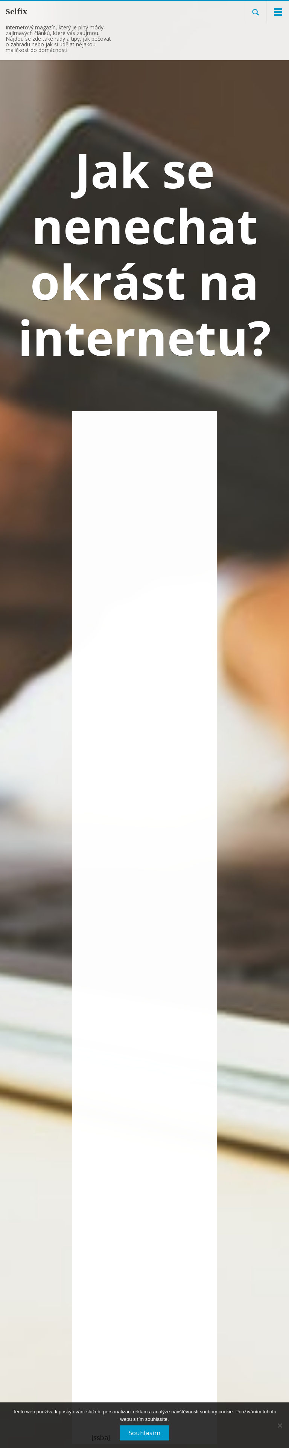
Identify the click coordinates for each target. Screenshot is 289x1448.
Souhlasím (144, 1432)
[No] (279, 1428)
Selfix (16, 11)
